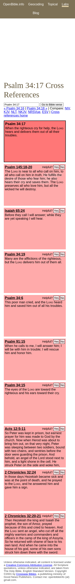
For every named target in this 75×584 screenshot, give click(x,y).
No (62, 167)
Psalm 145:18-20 (18, 167)
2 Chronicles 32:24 (20, 472)
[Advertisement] (37, 49)
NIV (67, 108)
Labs (65, 4)
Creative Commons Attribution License (29, 565)
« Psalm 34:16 (14, 108)
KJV (6, 112)
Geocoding (36, 4)
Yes (56, 167)
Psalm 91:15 (15, 342)
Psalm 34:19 (15, 254)
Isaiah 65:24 (15, 211)
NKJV (22, 112)
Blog (36, 13)
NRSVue (34, 112)
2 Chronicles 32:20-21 (23, 516)
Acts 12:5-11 (15, 429)
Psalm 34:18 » (37, 108)
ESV (45, 112)
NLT (14, 112)
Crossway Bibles (26, 574)
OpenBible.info (13, 4)
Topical (53, 4)
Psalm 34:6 (14, 298)
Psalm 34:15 (15, 385)
